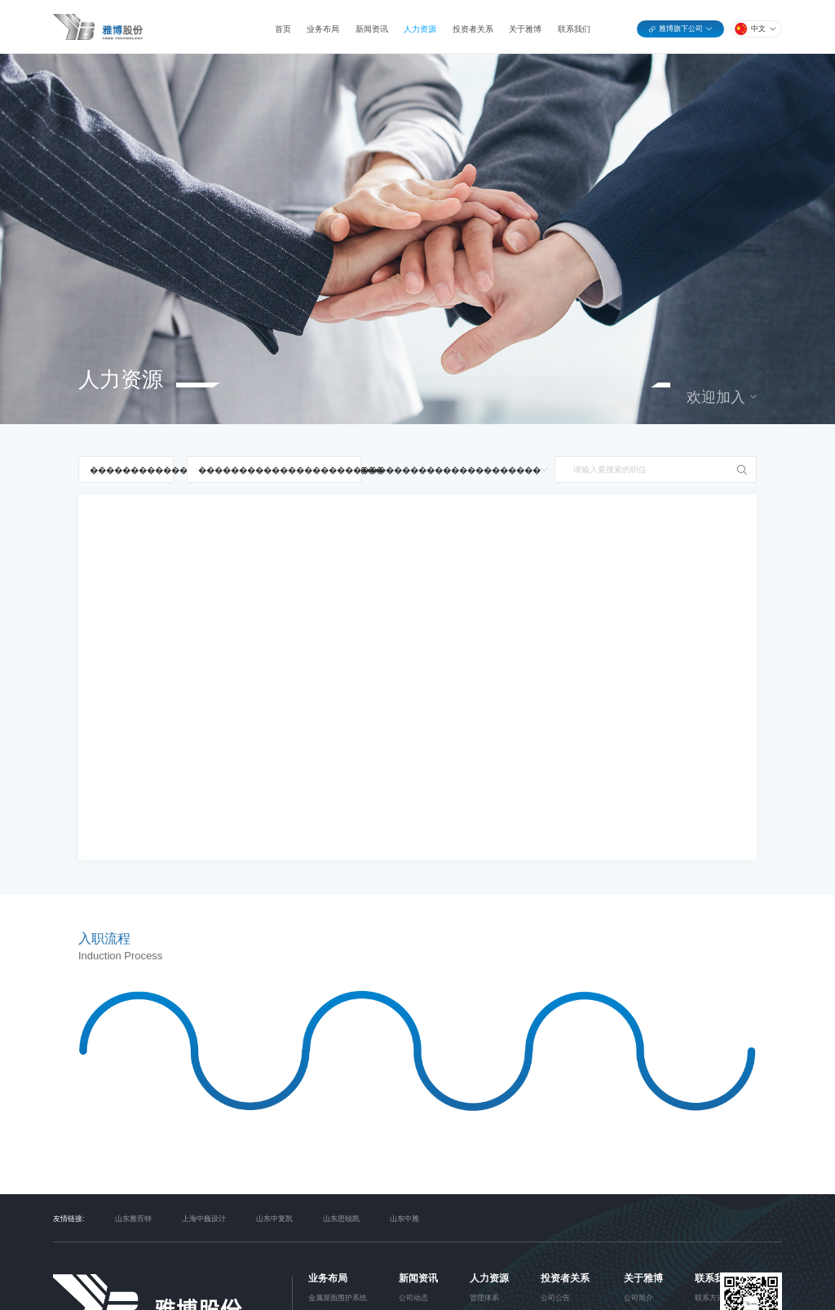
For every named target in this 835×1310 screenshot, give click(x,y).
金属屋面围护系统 (337, 1298)
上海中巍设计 (204, 1219)
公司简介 (638, 1298)
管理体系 (484, 1298)
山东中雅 (404, 1219)
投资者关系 (473, 28)
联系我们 (574, 28)
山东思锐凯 (341, 1219)
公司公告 (555, 1298)
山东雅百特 (133, 1219)
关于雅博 (525, 28)
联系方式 (709, 1298)
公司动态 (413, 1298)
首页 (283, 28)
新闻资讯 (372, 28)
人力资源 (420, 28)
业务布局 (323, 28)
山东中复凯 (274, 1219)
